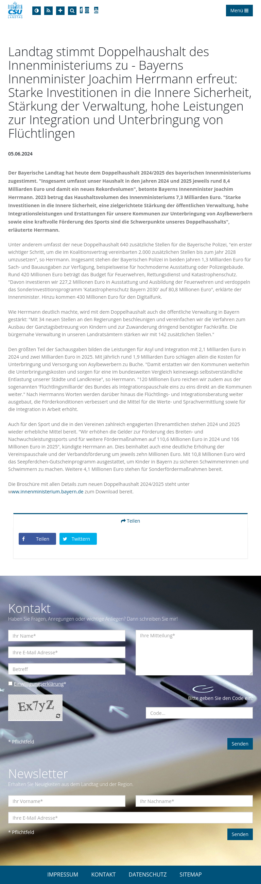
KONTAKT (103, 874)
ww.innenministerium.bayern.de (48, 491)
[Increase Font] (60, 10)
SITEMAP (191, 874)
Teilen (130, 521)
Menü (239, 10)
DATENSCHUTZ (148, 874)
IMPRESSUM (62, 874)
